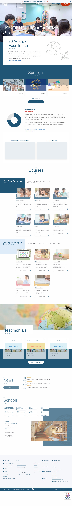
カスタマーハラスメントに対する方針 (19, 504)
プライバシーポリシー (7, 504)
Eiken (35, 487)
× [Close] (70, 1)
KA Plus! (35, 479)
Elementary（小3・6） (21, 481)
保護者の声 (44, 490)
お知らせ (45, 493)
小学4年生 (54, 479)
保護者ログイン (56, 3)
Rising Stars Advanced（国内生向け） (24, 489)
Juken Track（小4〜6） (21, 483)
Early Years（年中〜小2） (21, 479)
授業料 (6, 483)
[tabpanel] (36, 449)
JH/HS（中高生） (20, 485)
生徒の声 (43, 488)
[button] (3, 92)
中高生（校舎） (55, 487)
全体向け (43, 495)
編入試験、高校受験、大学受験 (9, 493)
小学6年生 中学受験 (55, 485)
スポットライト (46, 475)
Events (43, 479)
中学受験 (5, 491)
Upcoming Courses (45, 483)
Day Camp (36, 481)
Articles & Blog (45, 477)
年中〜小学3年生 (55, 477)
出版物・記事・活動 (9, 480)
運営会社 (28, 504)
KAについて (7, 475)
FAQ (6, 486)
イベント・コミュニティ (10, 478)
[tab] (9, 426)
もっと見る (36, 106)
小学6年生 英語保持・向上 (57, 483)
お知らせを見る (11, 395)
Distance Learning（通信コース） (23, 487)
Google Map (8, 446)
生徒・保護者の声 (47, 486)
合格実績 (6, 488)
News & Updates (45, 481)
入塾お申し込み (56, 475)
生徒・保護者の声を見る (36, 367)
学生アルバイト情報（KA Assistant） (61, 496)
